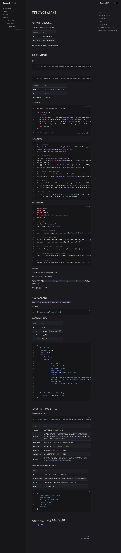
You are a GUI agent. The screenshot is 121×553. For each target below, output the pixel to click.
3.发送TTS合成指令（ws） (106, 27)
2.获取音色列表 (102, 24)
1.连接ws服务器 (102, 18)
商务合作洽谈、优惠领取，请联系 (108, 30)
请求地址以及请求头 (104, 15)
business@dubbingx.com (41, 525)
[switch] (116, 3)
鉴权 (101, 21)
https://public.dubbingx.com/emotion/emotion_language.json (64, 436)
